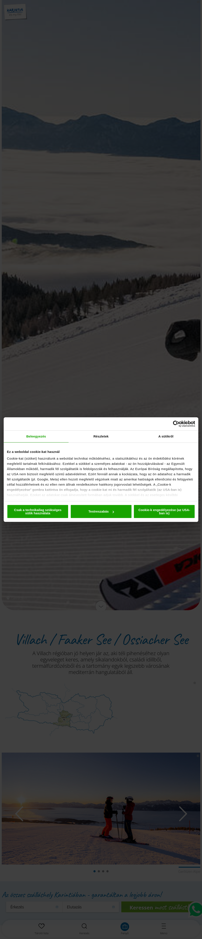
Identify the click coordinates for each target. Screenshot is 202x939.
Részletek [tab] (101, 436)
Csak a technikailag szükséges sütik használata (37, 511)
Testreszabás (101, 511)
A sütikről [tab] (165, 436)
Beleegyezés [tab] (36, 436)
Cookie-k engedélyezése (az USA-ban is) (164, 511)
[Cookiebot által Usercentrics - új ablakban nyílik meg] (176, 424)
